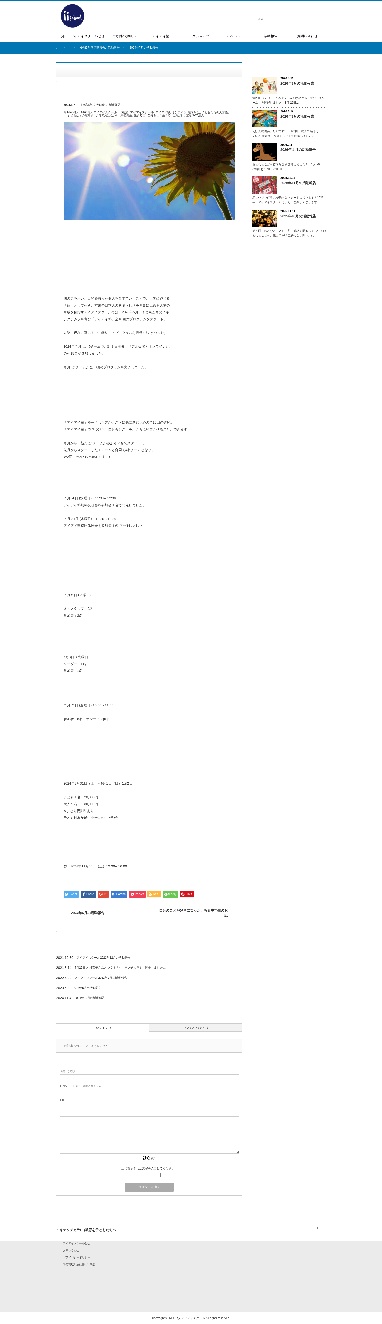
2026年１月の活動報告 (298, 150)
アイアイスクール (142, 112)
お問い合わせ (71, 1250)
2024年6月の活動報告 (87, 913)
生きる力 (140, 115)
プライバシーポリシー (76, 1257)
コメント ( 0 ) (102, 1027)
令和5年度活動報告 (95, 105)
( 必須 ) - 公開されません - (81, 1085)
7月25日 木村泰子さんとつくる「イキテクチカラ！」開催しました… (120, 967)
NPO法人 (73, 112)
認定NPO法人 (195, 115)
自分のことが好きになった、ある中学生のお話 (193, 912)
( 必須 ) (68, 1071)
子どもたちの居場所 (80, 115)
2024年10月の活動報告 (90, 998)
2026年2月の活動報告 (297, 116)
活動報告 (115, 105)
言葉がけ (178, 115)
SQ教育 (123, 112)
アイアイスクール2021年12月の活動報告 (103, 957)
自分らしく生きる (159, 115)
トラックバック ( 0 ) (196, 1027)
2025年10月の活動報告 (298, 216)
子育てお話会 (104, 115)
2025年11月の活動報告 (298, 183)
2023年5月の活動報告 (87, 988)
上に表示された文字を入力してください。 (149, 1168)
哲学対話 (194, 112)
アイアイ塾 (162, 112)
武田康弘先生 (123, 115)
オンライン (179, 112)
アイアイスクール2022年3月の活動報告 (101, 977)
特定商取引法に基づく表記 (79, 1264)
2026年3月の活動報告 (297, 83)
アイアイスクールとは (76, 1243)
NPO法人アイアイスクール (99, 112)
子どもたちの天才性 (215, 112)
